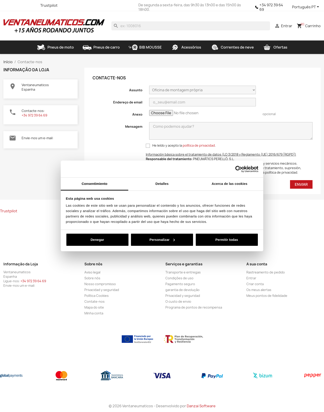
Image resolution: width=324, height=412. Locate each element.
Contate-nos (94, 301)
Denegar (97, 240)
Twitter (15, 5)
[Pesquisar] (190, 25)
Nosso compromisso (100, 284)
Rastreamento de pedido (265, 272)
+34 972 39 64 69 (271, 7)
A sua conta (256, 264)
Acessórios (186, 47)
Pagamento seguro (180, 284)
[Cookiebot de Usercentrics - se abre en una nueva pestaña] (238, 169)
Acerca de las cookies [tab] (230, 184)
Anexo (137, 114)
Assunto (135, 90)
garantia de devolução (182, 290)
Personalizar (162, 240)
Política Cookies (96, 295)
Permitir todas (226, 240)
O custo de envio (178, 301)
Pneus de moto (55, 47)
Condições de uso (179, 278)
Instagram (31, 5)
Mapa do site (94, 307)
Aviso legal (92, 272)
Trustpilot (49, 5)
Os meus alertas (258, 290)
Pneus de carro (101, 47)
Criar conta (255, 284)
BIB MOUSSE (145, 47)
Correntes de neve (232, 47)
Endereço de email (127, 102)
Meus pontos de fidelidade (266, 295)
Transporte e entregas (183, 272)
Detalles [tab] (162, 184)
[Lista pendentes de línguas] (306, 7)
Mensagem (133, 126)
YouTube (23, 5)
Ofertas (275, 47)
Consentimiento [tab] (95, 184)
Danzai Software (201, 405)
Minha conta (93, 313)
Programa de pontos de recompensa (193, 307)
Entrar (251, 278)
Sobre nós (92, 278)
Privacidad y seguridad (101, 290)
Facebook (7, 5)
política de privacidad (199, 145)
